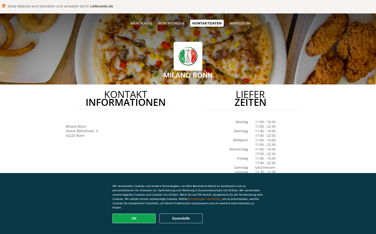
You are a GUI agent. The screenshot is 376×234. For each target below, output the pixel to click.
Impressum (240, 23)
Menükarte (141, 23)
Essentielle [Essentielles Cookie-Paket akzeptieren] (181, 218)
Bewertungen (171, 23)
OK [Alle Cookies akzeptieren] (134, 218)
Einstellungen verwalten (204, 199)
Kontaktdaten (207, 23)
